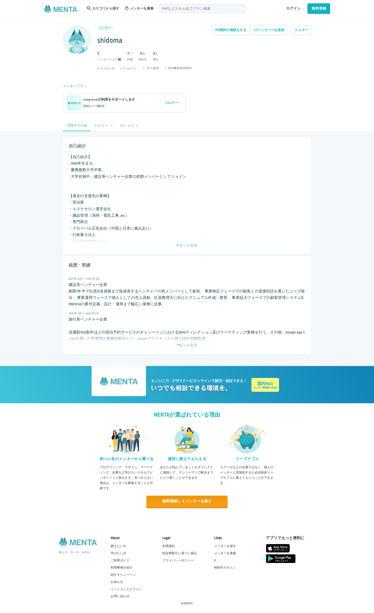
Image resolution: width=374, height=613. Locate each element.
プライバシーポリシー (178, 560)
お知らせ (117, 581)
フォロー (301, 30)
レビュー (103, 125)
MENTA (188, 603)
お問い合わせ (120, 596)
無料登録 (319, 8)
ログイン (293, 8)
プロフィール (77, 125)
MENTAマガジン (224, 567)
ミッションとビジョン (126, 589)
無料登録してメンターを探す (187, 501)
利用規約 (168, 546)
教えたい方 (118, 546)
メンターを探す (225, 546)
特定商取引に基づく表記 (179, 553)
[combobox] (202, 8)
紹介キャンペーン (123, 574)
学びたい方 (118, 553)
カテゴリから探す (103, 8)
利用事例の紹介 (122, 567)
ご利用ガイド (120, 560)
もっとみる (187, 245)
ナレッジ (129, 125)
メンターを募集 (139, 8)
